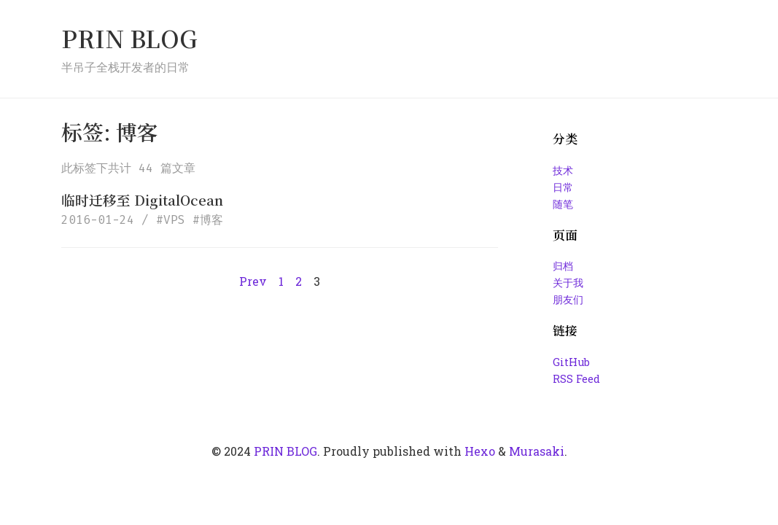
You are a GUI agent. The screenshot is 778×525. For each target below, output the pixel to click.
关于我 (568, 282)
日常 (563, 187)
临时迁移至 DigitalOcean (142, 199)
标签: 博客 (109, 132)
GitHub (571, 362)
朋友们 (568, 299)
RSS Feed (576, 379)
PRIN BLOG (129, 38)
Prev (253, 281)
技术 (563, 170)
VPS (174, 220)
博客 (211, 220)
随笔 (563, 204)
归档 (563, 266)
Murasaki (536, 451)
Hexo (479, 451)
